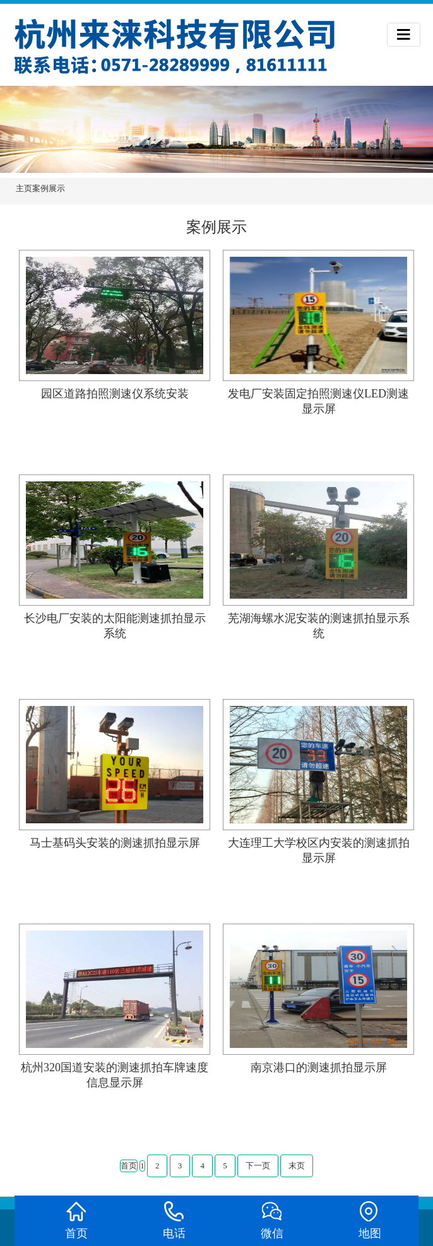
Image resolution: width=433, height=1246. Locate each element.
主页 (24, 188)
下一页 (258, 1165)
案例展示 (48, 188)
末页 (296, 1165)
